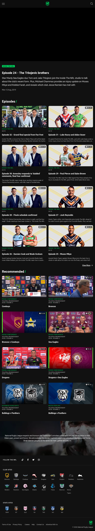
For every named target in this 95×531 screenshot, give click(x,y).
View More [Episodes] (87, 265)
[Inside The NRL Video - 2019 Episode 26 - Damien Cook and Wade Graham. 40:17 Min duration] (24, 243)
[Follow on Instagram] (39, 460)
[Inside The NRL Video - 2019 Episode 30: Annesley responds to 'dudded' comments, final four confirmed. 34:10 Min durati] (24, 164)
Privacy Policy (17, 524)
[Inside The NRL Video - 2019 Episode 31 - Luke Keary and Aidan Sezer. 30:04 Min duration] (70, 124)
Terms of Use (6, 524)
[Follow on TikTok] (23, 460)
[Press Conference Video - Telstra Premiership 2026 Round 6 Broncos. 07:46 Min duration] (70, 293)
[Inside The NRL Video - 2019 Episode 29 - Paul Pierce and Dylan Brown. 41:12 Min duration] (70, 163)
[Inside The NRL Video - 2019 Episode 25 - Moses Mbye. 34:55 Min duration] (70, 243)
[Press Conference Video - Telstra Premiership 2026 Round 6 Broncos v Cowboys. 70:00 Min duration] (24, 328)
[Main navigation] (3, 3)
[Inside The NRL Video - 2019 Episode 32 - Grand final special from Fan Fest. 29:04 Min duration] (24, 124)
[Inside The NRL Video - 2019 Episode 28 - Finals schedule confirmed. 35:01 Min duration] (24, 204)
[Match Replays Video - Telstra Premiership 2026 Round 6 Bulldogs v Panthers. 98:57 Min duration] (70, 399)
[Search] (91, 3)
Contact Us (40, 524)
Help (33, 524)
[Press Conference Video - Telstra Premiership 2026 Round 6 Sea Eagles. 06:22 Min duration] (70, 328)
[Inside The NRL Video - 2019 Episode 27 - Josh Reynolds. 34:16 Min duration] (70, 204)
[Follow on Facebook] (28, 460)
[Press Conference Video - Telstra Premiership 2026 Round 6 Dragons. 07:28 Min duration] (24, 364)
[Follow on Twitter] (33, 460)
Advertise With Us (52, 524)
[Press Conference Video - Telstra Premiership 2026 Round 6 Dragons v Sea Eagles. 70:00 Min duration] (70, 364)
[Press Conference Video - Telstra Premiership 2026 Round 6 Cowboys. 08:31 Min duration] (24, 293)
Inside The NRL (8, 66)
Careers (27, 524)
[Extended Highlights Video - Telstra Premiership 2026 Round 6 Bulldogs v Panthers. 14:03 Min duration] (24, 399)
